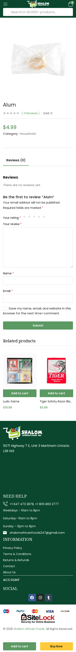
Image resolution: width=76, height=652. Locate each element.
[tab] (17, 161)
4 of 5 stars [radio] (39, 217)
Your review (12, 224)
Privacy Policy (12, 548)
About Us (9, 572)
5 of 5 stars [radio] (44, 217)
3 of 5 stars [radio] (35, 217)
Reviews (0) (16, 160)
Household (28, 134)
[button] (70, 3)
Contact (9, 566)
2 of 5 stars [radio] (30, 217)
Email (8, 291)
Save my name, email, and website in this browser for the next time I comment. (37, 310)
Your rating (12, 218)
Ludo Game (11, 401)
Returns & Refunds (16, 560)
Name (8, 273)
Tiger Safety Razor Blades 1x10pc (56, 401)
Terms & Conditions (17, 554)
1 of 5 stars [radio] (25, 217)
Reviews (30, 113)
